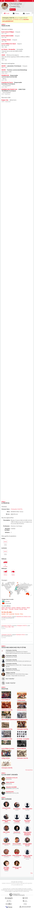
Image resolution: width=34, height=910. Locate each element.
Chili (7, 614)
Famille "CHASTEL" (11, 683)
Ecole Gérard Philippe (7, 32)
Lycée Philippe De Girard (8, 43)
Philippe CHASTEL (10, 672)
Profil (7, 13)
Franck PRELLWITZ (27, 808)
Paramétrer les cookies (28, 889)
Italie (2, 609)
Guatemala (11, 614)
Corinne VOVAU (6, 808)
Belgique (18, 607)
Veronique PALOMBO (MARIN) (6, 868)
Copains (28, 13)
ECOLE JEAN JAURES (7, 36)
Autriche (14, 607)
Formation (24, 888)
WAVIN (3, 66)
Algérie (3, 607)
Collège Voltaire (6, 39)
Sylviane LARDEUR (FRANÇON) (27, 856)
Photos (17, 13)
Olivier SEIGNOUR (16, 855)
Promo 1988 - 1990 (9, 627)
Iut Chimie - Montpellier (8, 49)
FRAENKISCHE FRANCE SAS (9, 89)
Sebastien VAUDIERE (11, 787)
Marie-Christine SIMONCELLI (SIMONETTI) (27, 833)
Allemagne (8, 607)
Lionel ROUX (17, 832)
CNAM (3, 55)
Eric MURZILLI (16, 808)
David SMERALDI (5, 699)
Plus (31, 873)
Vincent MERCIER (21, 748)
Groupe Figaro (15, 891)
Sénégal (21, 609)
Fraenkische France (7, 82)
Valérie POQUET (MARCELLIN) (9, 719)
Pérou (21, 614)
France (28, 607)
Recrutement (11, 889)
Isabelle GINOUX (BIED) (6, 821)
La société (29, 888)
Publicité (19, 888)
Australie (3, 614)
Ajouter (13, 9)
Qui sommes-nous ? (7, 888)
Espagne (23, 607)
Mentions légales (8, 891)
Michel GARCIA (6, 843)
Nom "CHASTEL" (10, 678)
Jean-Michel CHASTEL (27, 821)
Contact (13, 888)
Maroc (6, 609)
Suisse (25, 609)
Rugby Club (4, 100)
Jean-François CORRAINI (16, 821)
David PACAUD (10, 791)
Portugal (16, 609)
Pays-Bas (11, 609)
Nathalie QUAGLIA (21, 710)
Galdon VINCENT (10, 782)
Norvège (17, 614)
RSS (16, 888)
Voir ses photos (29, 770)
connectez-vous (16, 19)
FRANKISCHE (5, 75)
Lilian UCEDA (6, 832)
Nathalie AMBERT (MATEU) (27, 844)
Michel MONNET (17, 843)
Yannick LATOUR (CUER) (16, 868)
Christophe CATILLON (11, 777)
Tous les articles (4, 889)
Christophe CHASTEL (6, 616)
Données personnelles (18, 889)
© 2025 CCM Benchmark (24, 891)
